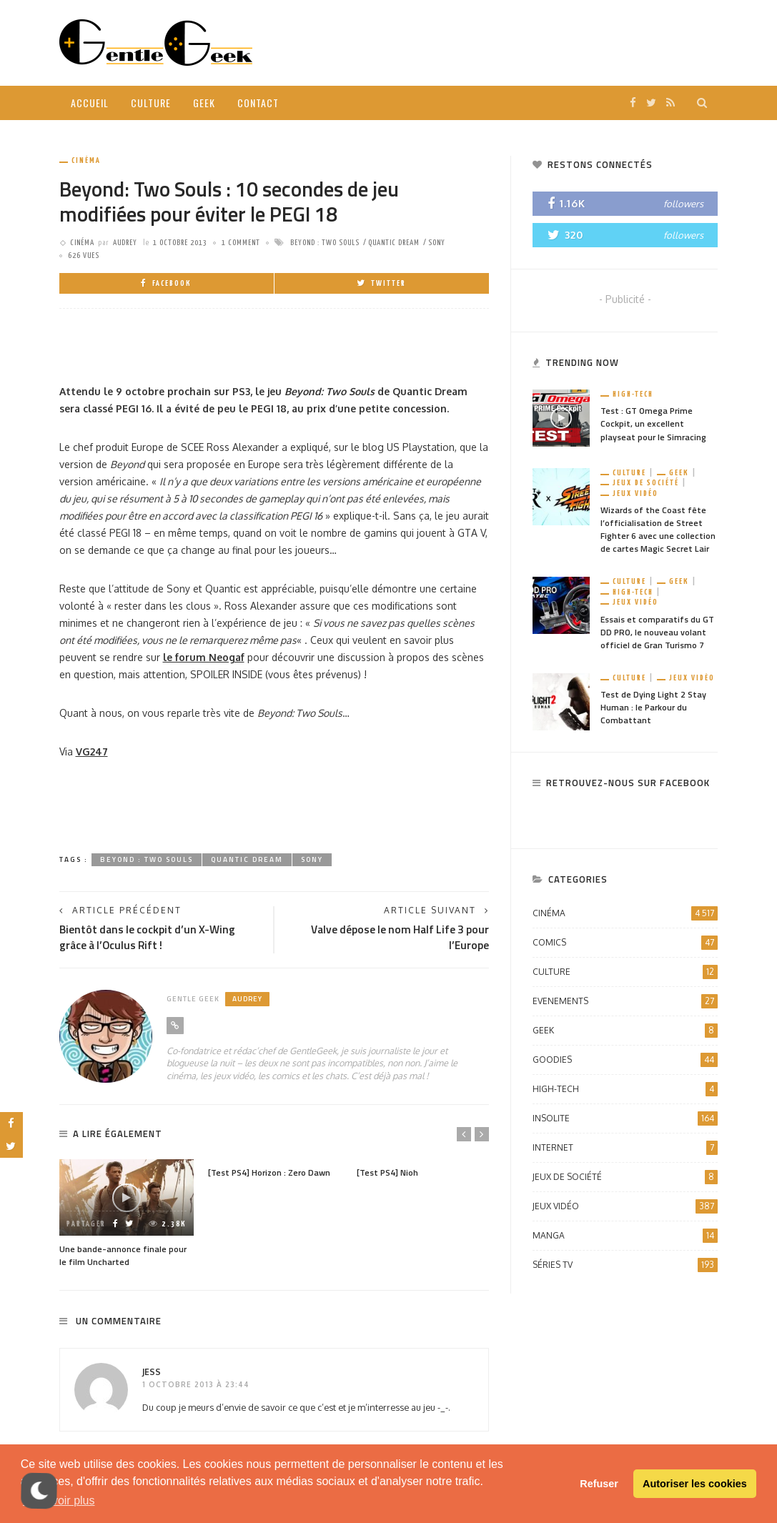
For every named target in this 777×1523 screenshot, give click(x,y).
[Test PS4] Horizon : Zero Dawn (269, 1172)
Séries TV (625, 1265)
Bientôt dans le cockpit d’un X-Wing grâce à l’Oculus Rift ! (147, 937)
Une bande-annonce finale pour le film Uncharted (123, 1255)
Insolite (625, 1118)
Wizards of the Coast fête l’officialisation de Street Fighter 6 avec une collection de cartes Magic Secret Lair (658, 529)
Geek (204, 102)
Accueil (90, 102)
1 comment (241, 243)
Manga (625, 1236)
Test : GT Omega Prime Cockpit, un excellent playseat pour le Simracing (653, 423)
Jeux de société (646, 483)
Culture (151, 102)
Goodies (625, 1060)
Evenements (625, 1001)
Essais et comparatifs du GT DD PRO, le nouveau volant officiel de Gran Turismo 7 (657, 632)
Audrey (125, 243)
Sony (436, 243)
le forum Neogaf (203, 657)
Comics (625, 943)
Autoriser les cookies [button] (695, 1483)
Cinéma (86, 160)
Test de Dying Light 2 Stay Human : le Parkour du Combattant (653, 707)
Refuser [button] (599, 1483)
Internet (625, 1148)
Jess (151, 1371)
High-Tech (633, 394)
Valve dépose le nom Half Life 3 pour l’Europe (400, 937)
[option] (126, 1214)
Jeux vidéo (635, 493)
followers (683, 203)
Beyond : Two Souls (325, 243)
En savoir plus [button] (59, 1500)
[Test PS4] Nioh (387, 1172)
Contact (258, 102)
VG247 (92, 751)
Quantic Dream (394, 243)
